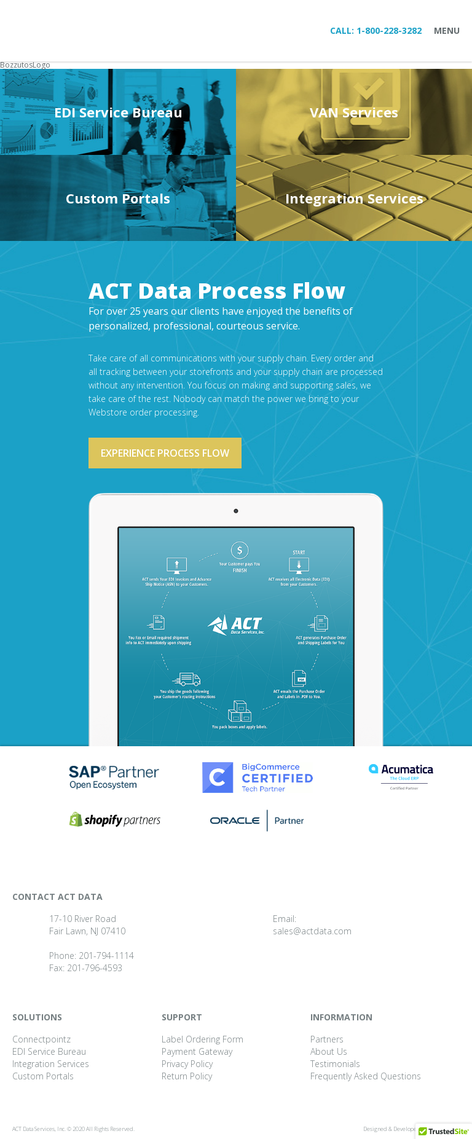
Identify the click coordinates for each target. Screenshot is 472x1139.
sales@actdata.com (312, 931)
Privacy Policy (187, 1064)
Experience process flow (165, 453)
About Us (328, 1051)
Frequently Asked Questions (365, 1076)
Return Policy (187, 1076)
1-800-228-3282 (389, 30)
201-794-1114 (106, 955)
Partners (327, 1039)
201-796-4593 (94, 968)
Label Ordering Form (202, 1039)
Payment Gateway (197, 1051)
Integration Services (354, 198)
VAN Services (354, 112)
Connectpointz (41, 1039)
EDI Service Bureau (118, 112)
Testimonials (335, 1064)
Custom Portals (118, 198)
